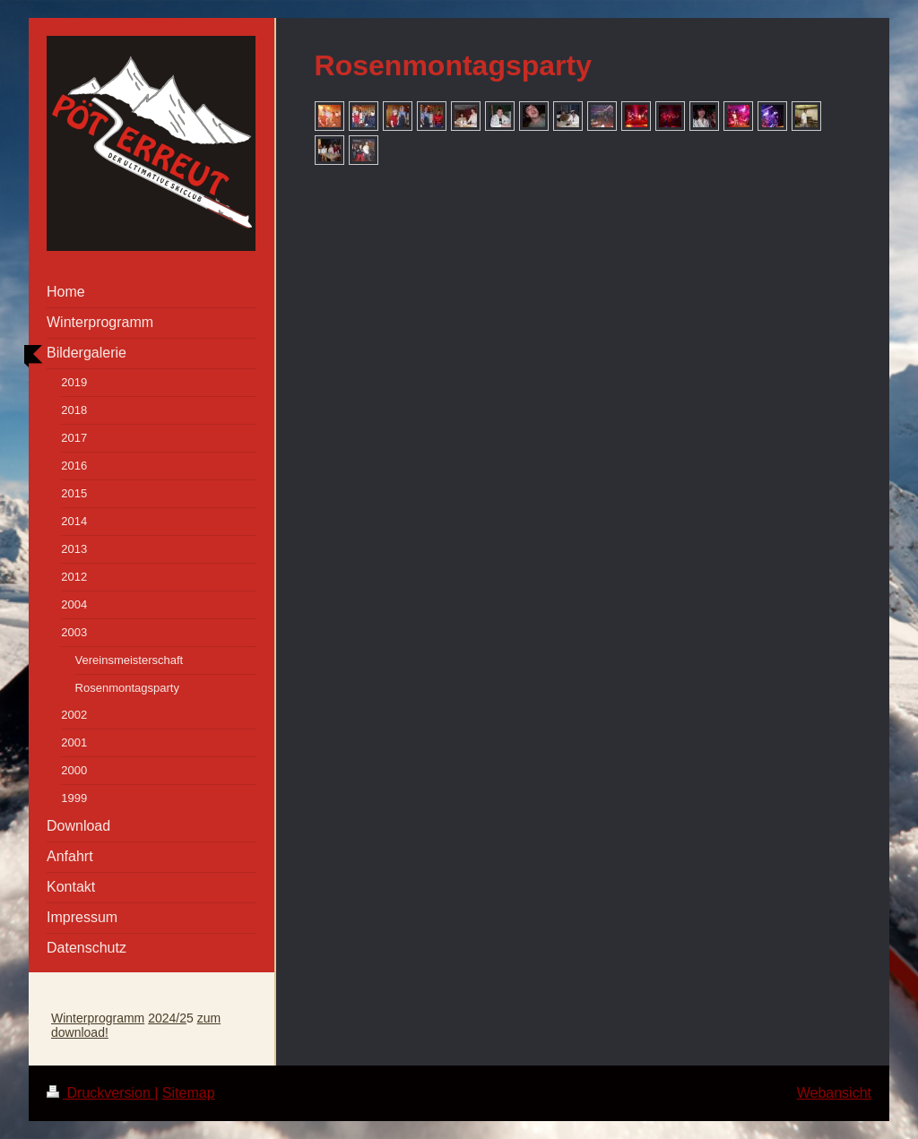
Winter (69, 1018)
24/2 (174, 1018)
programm (115, 1018)
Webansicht (834, 1092)
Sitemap (188, 1092)
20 (155, 1018)
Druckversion (100, 1092)
